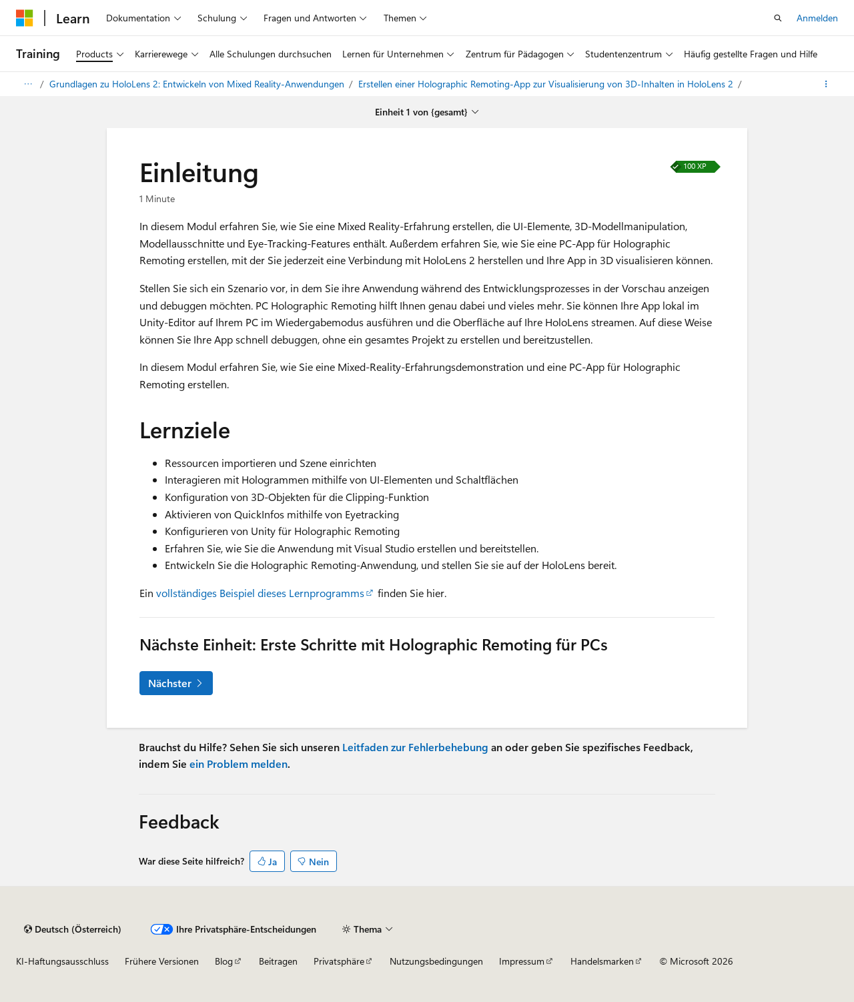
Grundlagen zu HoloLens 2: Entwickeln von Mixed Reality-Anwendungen (198, 83)
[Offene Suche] (778, 18)
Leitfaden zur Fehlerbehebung (415, 747)
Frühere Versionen (162, 961)
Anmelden (817, 17)
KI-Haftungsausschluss (62, 961)
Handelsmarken (602, 961)
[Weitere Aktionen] (826, 84)
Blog (224, 961)
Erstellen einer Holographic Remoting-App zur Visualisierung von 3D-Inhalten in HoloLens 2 (547, 83)
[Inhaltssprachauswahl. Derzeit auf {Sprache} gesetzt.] (72, 929)
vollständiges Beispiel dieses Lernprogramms (260, 593)
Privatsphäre (339, 961)
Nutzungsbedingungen (436, 961)
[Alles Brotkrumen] (27, 84)
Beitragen (278, 961)
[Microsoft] (24, 18)
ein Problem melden (238, 764)
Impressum (521, 961)
